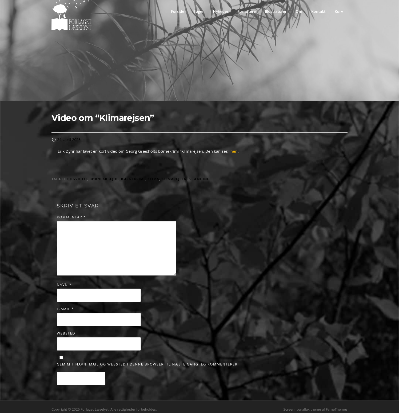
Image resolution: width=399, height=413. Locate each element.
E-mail (65, 304)
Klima (153, 174)
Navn (64, 279)
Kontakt (318, 11)
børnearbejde (104, 174)
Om (299, 11)
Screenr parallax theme (302, 404)
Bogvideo (77, 174)
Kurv (339, 11)
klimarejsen (174, 174)
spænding (199, 174)
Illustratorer (276, 11)
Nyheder (220, 11)
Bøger (198, 11)
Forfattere (246, 11)
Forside (177, 11)
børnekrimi (133, 174)
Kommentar (71, 212)
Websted (66, 328)
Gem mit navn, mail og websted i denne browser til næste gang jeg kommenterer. (148, 359)
